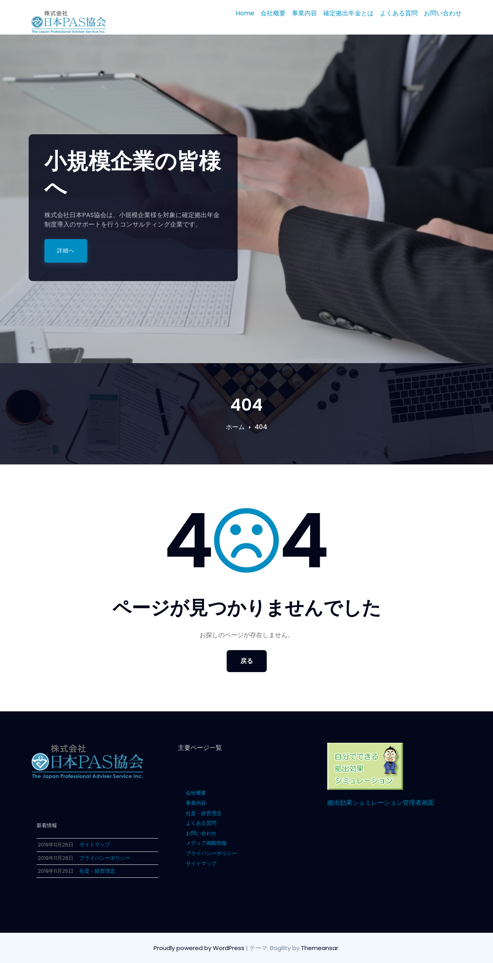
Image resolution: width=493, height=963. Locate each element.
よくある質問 (399, 13)
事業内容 (304, 13)
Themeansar (319, 948)
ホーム (235, 426)
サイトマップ (201, 863)
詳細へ (66, 250)
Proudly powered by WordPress (200, 948)
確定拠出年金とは (348, 13)
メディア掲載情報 (206, 843)
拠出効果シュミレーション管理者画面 (380, 802)
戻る (246, 660)
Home (245, 13)
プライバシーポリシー (211, 853)
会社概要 (273, 13)
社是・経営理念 (204, 813)
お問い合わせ (443, 13)
